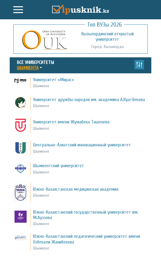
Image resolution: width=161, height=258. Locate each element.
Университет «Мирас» (53, 79)
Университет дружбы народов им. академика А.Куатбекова (89, 99)
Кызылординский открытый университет (107, 36)
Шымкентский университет (58, 165)
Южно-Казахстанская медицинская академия (75, 189)
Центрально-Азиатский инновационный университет (82, 145)
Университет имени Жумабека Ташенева (71, 122)
